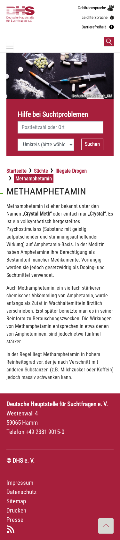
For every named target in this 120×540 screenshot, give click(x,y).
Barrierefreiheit (94, 27)
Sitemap (16, 501)
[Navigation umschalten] (9, 47)
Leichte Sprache (95, 17)
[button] (109, 41)
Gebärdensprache (92, 7)
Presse (14, 519)
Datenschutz (21, 492)
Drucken (16, 510)
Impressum (19, 482)
